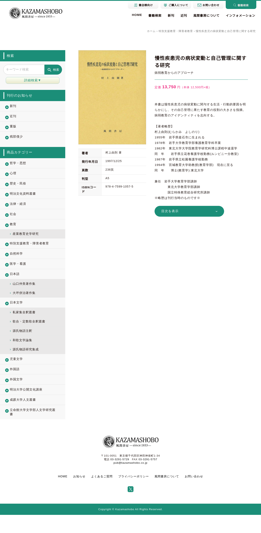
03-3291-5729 (119, 477)
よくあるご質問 (102, 494)
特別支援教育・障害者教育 (176, 31)
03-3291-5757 (147, 477)
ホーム (151, 31)
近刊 (183, 15)
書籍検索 (153, 15)
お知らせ (79, 494)
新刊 (170, 15)
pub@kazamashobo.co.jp (130, 480)
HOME (135, 15)
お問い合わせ (194, 494)
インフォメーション (240, 15)
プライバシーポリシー (133, 494)
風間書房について (205, 15)
